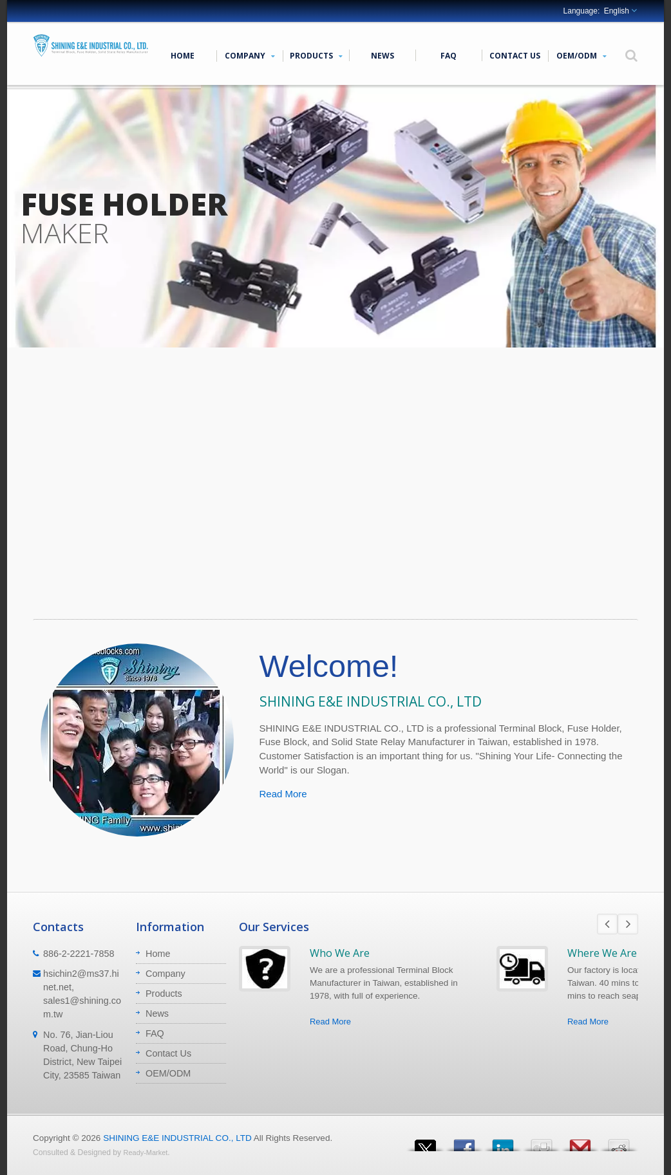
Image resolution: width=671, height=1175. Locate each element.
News (382, 55)
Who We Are (340, 953)
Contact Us (515, 55)
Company (249, 55)
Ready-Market (146, 1152)
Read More (283, 793)
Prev (607, 924)
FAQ (448, 55)
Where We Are (602, 953)
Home (182, 55)
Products (316, 55)
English (616, 10)
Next (628, 924)
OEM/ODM (581, 55)
